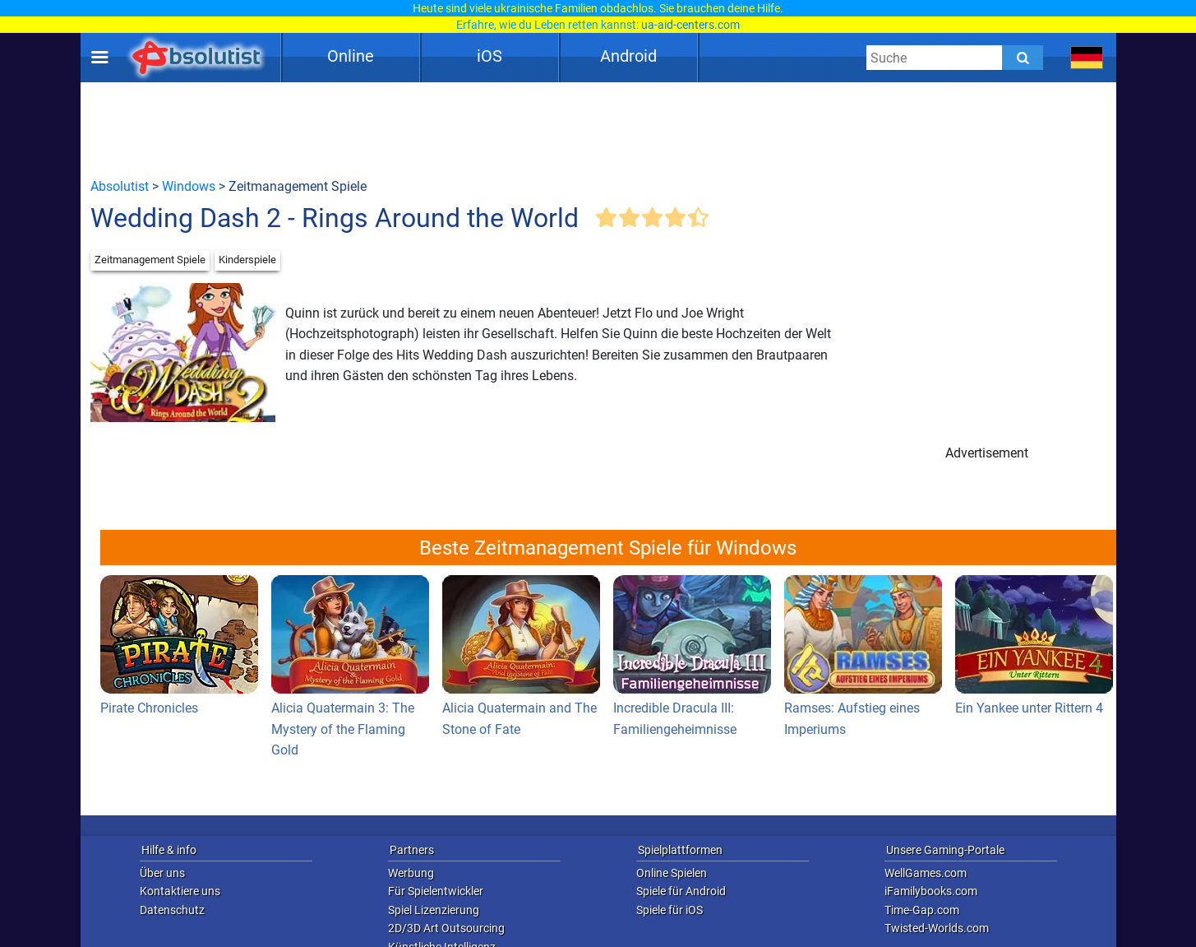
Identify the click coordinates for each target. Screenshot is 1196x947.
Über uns (162, 873)
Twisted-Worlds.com (936, 928)
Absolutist (119, 186)
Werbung (411, 873)
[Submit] (1022, 57)
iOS (489, 56)
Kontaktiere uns (180, 891)
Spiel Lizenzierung (433, 910)
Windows (188, 186)
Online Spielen (671, 873)
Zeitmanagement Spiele (150, 259)
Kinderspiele (247, 259)
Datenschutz (172, 910)
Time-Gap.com (921, 910)
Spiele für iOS (669, 910)
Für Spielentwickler (435, 891)
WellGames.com (925, 873)
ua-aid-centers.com (690, 24)
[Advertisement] (598, 129)
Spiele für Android (681, 891)
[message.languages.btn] (1086, 57)
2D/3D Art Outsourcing (446, 928)
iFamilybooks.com (930, 891)
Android (628, 56)
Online (350, 56)
